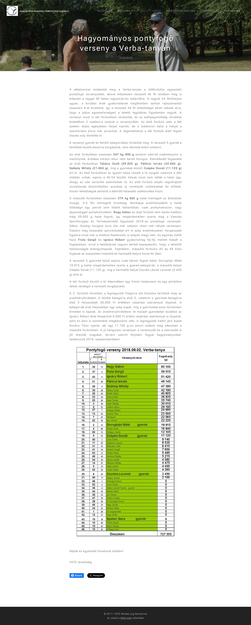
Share (76, 575)
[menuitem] (106, 11)
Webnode (125, 618)
